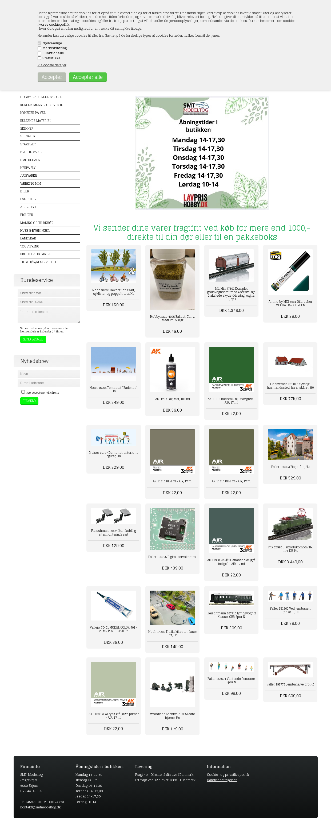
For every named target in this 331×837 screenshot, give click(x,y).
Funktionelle (53, 53)
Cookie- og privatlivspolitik (228, 774)
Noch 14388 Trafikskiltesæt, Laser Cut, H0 (172, 633)
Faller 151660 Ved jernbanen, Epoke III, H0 (290, 610)
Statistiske (51, 58)
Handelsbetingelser (222, 780)
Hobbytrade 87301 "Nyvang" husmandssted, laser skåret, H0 (290, 385)
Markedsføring (54, 48)
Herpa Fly (27, 167)
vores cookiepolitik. (54, 24)
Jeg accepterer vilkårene (42, 392)
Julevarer (28, 175)
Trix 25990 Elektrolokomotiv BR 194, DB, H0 (290, 549)
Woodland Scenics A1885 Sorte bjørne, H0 (172, 715)
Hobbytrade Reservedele (41, 97)
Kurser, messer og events (41, 105)
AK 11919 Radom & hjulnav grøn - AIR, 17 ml (231, 400)
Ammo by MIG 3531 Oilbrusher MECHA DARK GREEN (290, 303)
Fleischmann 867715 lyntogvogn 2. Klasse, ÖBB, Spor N (231, 615)
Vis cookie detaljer (52, 65)
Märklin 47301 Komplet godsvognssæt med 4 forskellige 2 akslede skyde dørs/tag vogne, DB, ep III (231, 294)
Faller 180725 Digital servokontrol (172, 557)
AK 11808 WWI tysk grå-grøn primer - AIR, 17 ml (114, 715)
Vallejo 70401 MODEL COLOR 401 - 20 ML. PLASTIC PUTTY (113, 629)
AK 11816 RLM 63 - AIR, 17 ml (172, 481)
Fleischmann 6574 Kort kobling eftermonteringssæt (113, 532)
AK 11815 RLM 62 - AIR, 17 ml (231, 481)
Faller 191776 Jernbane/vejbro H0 (290, 684)
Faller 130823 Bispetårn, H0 (290, 467)
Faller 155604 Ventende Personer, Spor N (231, 680)
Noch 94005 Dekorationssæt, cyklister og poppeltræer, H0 (113, 292)
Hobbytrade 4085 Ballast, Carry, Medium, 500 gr (172, 318)
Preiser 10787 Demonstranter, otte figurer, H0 (113, 454)
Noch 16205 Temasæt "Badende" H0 (114, 389)
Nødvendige (52, 43)
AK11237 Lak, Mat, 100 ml (172, 399)
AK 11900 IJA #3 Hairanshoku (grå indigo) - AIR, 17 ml (231, 561)
